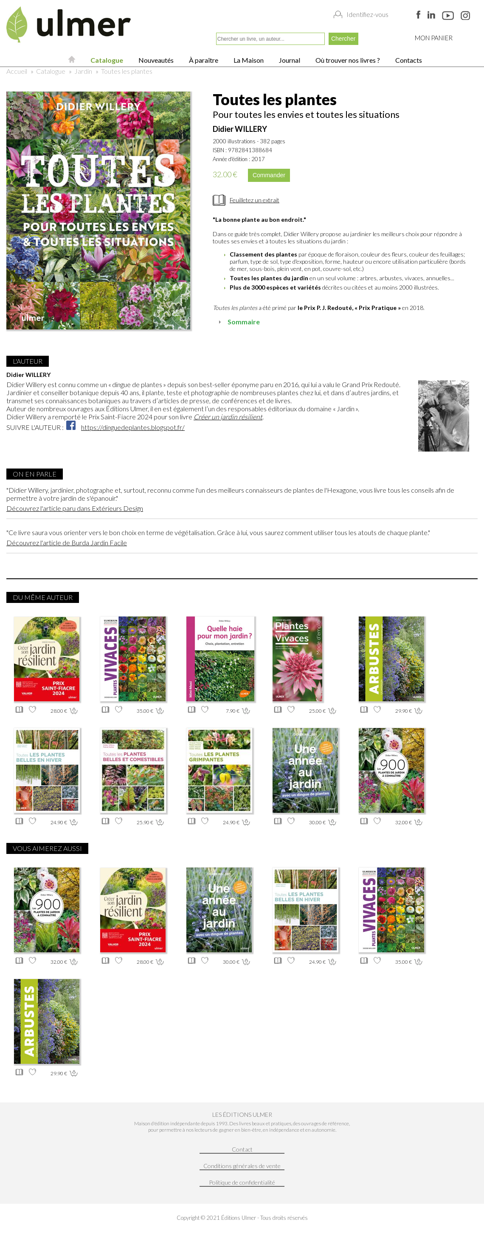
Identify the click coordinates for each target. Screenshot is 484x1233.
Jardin (83, 71)
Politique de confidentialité (242, 1182)
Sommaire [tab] (238, 322)
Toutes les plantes (126, 71)
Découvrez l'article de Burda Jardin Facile (66, 542)
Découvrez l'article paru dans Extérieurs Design (74, 508)
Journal (289, 60)
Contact (242, 1149)
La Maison (248, 60)
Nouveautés (155, 60)
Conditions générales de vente (242, 1165)
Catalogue (106, 60)
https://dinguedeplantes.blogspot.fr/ (133, 427)
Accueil (16, 71)
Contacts (408, 60)
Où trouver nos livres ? (347, 60)
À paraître (203, 60)
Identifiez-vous (367, 14)
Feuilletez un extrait (254, 200)
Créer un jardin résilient (228, 417)
